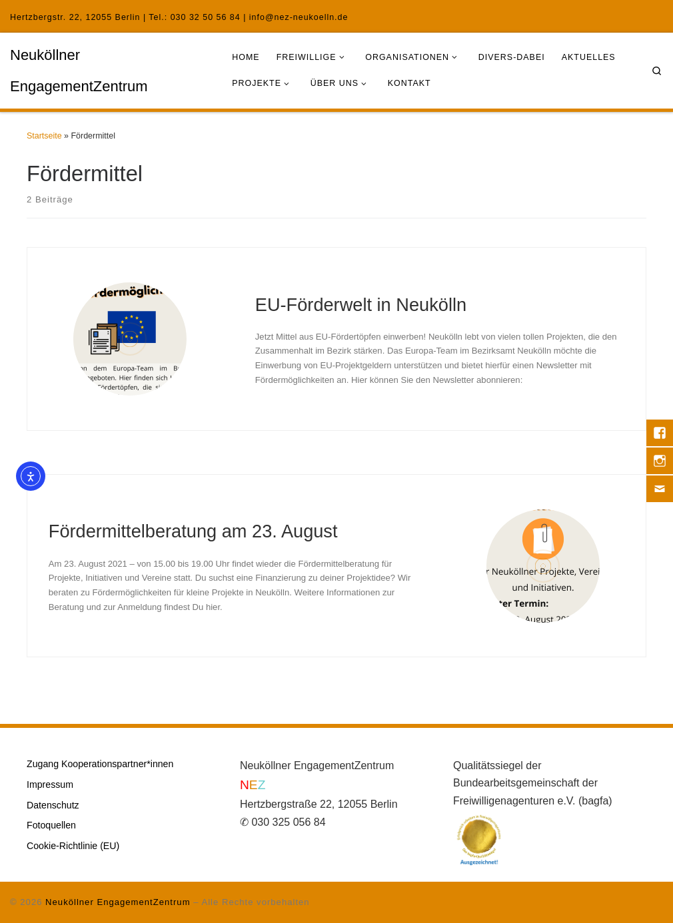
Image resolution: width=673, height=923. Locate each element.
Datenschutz (53, 805)
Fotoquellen (51, 825)
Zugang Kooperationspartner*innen (100, 764)
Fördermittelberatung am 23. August (193, 531)
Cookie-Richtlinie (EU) (73, 845)
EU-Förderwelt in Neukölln (360, 304)
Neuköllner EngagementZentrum (117, 902)
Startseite (44, 136)
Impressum (50, 784)
